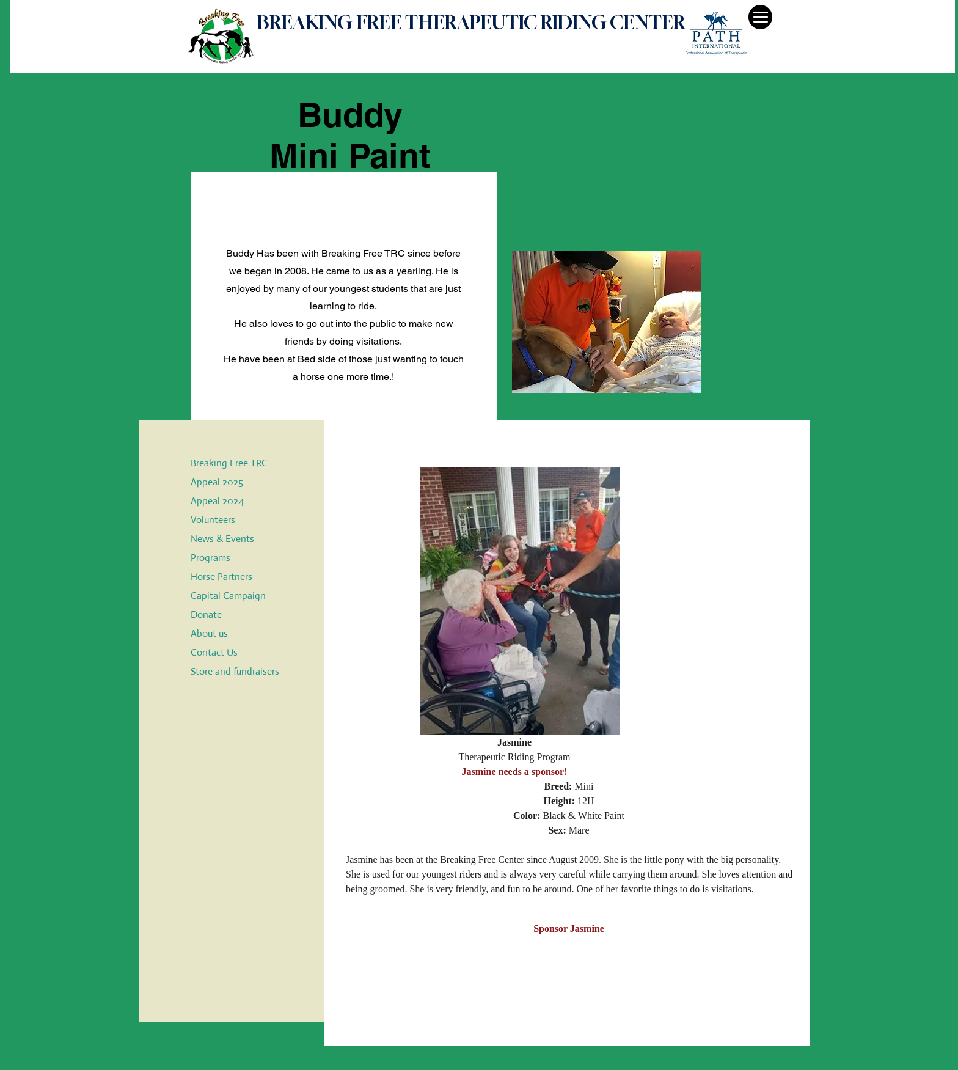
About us (209, 633)
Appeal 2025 (217, 481)
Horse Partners (221, 576)
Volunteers (213, 519)
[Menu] (760, 17)
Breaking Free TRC (229, 462)
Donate (206, 614)
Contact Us (214, 652)
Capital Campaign (228, 595)
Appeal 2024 (217, 500)
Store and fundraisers (235, 671)
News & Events (222, 538)
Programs (210, 557)
